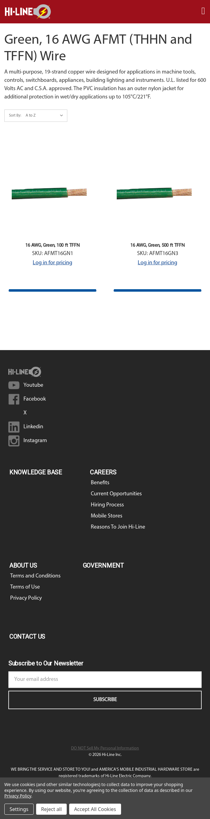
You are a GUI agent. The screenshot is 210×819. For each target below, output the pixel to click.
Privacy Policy (26, 598)
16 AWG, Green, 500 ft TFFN (157, 245)
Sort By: (15, 116)
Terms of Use (25, 587)
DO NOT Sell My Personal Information (105, 748)
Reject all (51, 809)
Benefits (100, 483)
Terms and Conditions (35, 576)
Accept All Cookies (95, 809)
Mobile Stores (106, 516)
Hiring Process (107, 505)
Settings (19, 809)
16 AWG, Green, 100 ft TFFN (52, 245)
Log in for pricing (52, 263)
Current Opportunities (116, 494)
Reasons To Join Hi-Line (118, 527)
